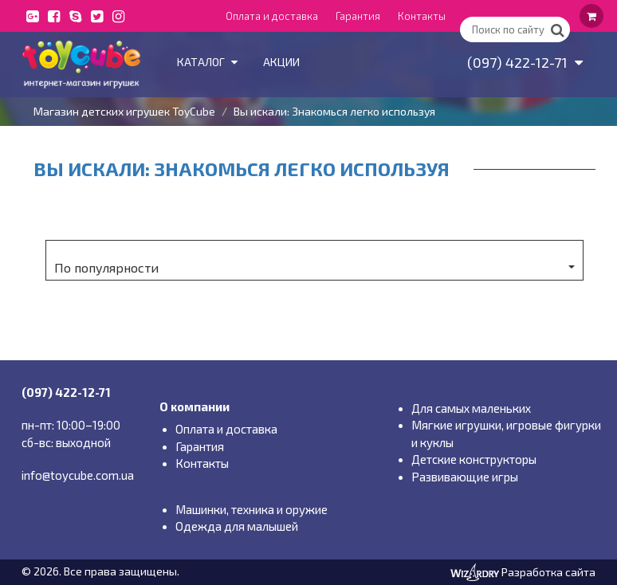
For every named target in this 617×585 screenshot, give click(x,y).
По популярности (314, 267)
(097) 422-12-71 (525, 62)
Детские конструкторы (473, 459)
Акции (281, 62)
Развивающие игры (464, 476)
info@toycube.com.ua (78, 475)
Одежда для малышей (236, 526)
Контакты (422, 16)
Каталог (207, 62)
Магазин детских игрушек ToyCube (124, 111)
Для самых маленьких (471, 408)
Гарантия (358, 16)
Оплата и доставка (272, 16)
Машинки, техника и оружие (251, 509)
